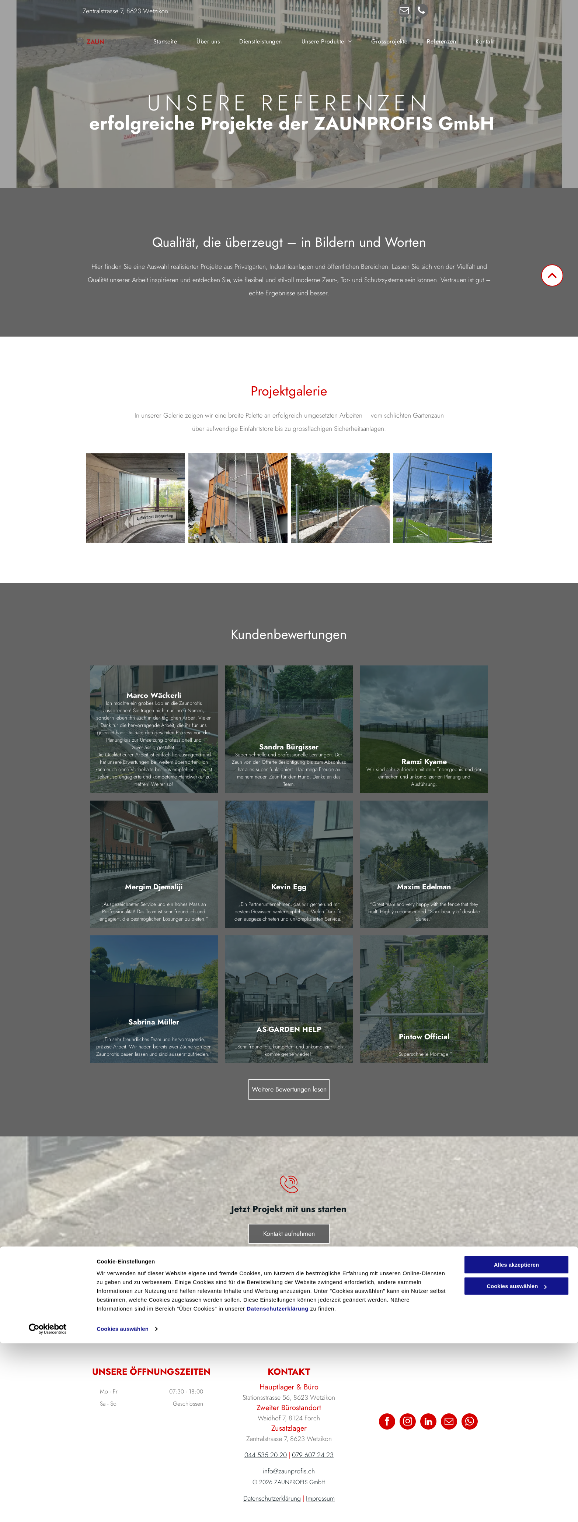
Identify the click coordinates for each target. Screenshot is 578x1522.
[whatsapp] (470, 1422)
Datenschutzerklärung (278, 1487)
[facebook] (387, 1422)
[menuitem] (165, 41)
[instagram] (408, 1422)
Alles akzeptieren (516, 1443)
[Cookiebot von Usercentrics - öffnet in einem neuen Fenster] (47, 1507)
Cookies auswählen (123, 1507)
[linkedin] (428, 1422)
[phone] (421, 11)
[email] (404, 11)
